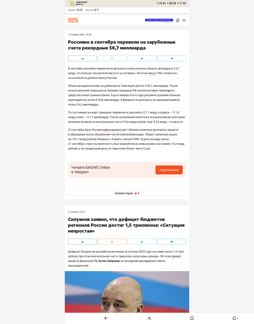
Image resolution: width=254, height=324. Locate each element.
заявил (176, 256)
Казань (72, 10)
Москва (90, 10)
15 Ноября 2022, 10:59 (79, 34)
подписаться (169, 170)
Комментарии (127, 193)
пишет (152, 73)
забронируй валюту (81, 3)
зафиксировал (111, 129)
